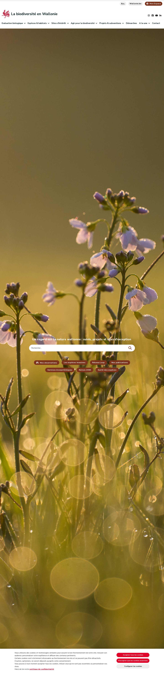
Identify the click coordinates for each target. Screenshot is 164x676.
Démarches (131, 23)
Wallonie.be (135, 3)
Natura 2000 (85, 370)
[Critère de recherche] (82, 348)
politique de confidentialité (42, 669)
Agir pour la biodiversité (84, 23)
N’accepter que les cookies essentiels (133, 661)
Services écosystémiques (59, 370)
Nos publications (119, 362)
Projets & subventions (111, 23)
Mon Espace (153, 3)
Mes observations (48, 363)
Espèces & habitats (38, 23)
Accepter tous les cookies (133, 655)
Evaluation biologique (13, 23)
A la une (144, 23)
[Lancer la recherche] (130, 348)
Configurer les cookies (133, 666)
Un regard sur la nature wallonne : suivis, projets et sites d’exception (82, 339)
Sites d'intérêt (60, 23)
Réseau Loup (98, 362)
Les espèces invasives (74, 362)
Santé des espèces (107, 370)
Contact (156, 23)
